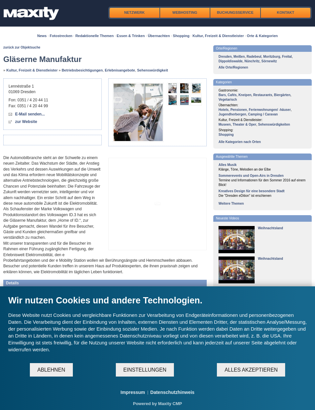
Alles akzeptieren (251, 370)
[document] (157, 328)
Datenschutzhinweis (172, 392)
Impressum (132, 392)
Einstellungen (144, 370)
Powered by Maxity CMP (157, 403)
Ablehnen (51, 370)
